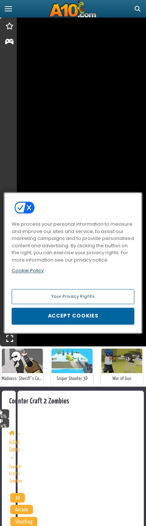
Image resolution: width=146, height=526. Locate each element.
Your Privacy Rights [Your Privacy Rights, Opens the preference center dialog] (73, 296)
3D (17, 498)
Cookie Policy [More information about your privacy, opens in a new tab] (28, 270)
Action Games (14, 446)
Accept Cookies (73, 316)
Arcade (21, 509)
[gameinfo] (9, 42)
